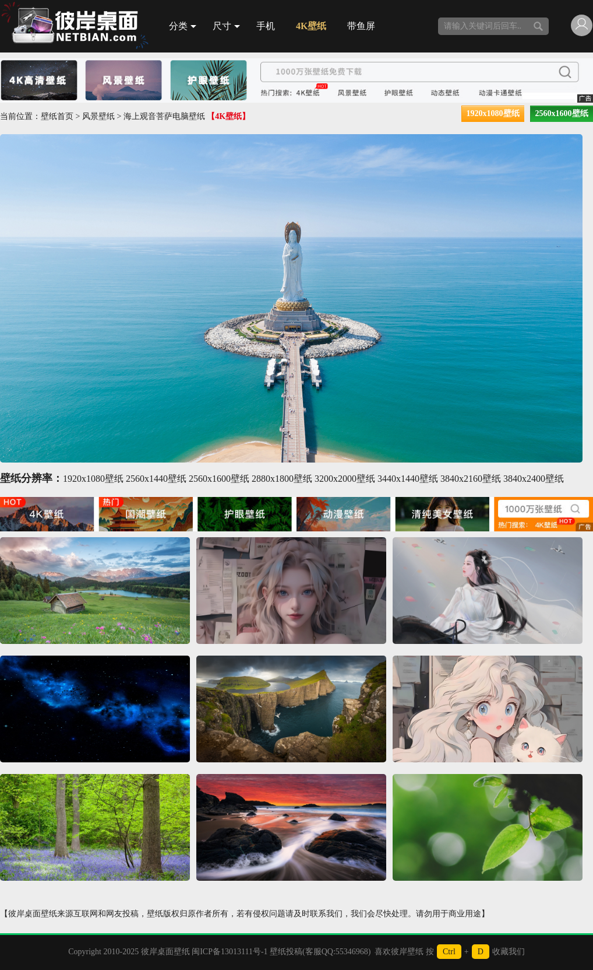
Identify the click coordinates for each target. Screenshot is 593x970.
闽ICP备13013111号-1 (229, 951)
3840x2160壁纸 (470, 479)
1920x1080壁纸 (493, 113)
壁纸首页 (57, 116)
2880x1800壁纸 (282, 479)
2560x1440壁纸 (156, 479)
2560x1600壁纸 (561, 113)
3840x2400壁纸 (533, 479)
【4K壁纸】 (228, 116)
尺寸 (226, 26)
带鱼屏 (361, 26)
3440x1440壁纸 (407, 479)
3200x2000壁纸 (345, 479)
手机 (265, 26)
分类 (182, 26)
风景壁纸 (98, 116)
